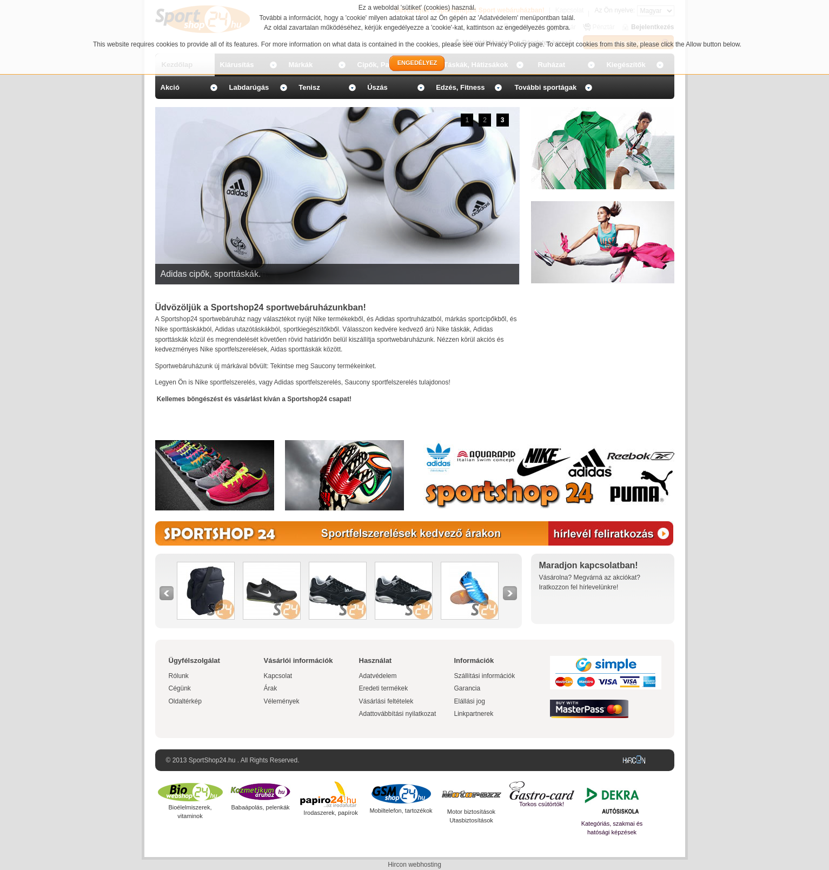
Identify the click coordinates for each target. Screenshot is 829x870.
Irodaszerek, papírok (330, 812)
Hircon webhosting (414, 864)
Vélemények (282, 701)
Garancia (467, 688)
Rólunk (179, 676)
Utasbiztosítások (471, 820)
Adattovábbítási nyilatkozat (397, 714)
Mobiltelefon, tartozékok (400, 810)
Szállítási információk (484, 676)
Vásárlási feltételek (386, 701)
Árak (270, 688)
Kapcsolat (278, 676)
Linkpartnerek (474, 714)
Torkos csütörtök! (541, 804)
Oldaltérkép (185, 701)
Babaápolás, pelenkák (260, 807)
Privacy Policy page (514, 44)
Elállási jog (469, 701)
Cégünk (180, 688)
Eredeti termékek (383, 688)
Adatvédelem (378, 676)
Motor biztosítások (471, 811)
